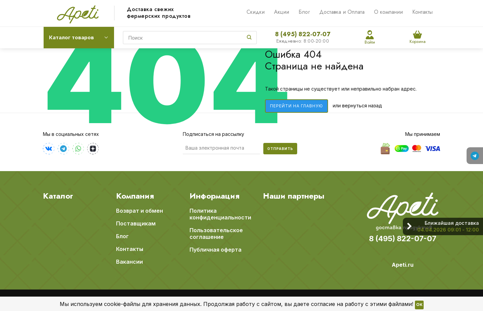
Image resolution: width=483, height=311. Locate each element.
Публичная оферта (215, 249)
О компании (388, 12)
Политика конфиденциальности (220, 214)
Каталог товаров (71, 37)
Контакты (422, 12)
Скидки (256, 12)
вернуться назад (362, 105)
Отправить (280, 149)
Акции (281, 12)
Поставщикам (136, 223)
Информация (214, 196)
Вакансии (129, 261)
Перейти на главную (296, 105)
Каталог (58, 196)
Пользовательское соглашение (216, 233)
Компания (135, 196)
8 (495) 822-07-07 (302, 34)
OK (419, 305)
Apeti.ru (403, 264)
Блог (304, 12)
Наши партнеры (293, 196)
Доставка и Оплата (342, 12)
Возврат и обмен (139, 210)
